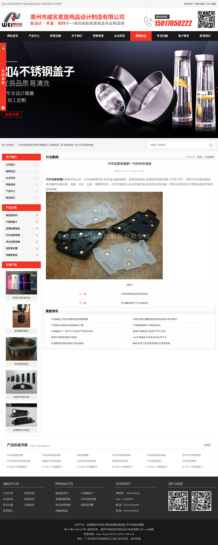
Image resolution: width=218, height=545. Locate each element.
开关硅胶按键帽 (135, 524)
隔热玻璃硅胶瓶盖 (115, 524)
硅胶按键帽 (83, 455)
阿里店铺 (55, 35)
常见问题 (162, 35)
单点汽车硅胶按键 (84, 145)
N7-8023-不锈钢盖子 (122, 466)
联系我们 (189, 4)
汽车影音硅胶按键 (121, 455)
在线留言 (29, 504)
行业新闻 (209, 157)
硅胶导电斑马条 (21, 397)
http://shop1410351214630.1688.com (115, 534)
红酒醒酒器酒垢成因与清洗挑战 (67, 343)
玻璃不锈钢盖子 (41, 145)
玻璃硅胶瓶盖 (13, 228)
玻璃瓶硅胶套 (21, 330)
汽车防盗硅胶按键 (156, 455)
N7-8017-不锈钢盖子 (192, 466)
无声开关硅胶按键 (191, 455)
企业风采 (119, 35)
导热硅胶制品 (21, 364)
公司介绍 (8, 493)
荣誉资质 (98, 35)
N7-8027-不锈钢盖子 (87, 466)
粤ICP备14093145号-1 (76, 529)
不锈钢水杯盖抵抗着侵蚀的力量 (67, 325)
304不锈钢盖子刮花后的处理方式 (150, 337)
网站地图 (200, 4)
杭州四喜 (136, 538)
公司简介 (10, 164)
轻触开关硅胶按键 (51, 461)
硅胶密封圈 (12, 248)
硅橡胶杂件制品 (21, 430)
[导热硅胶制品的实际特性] (134, 294)
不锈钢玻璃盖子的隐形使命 (147, 325)
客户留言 (183, 35)
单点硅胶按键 (13, 241)
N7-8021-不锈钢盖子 (157, 466)
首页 (199, 157)
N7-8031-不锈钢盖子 (52, 466)
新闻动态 (140, 35)
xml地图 (149, 529)
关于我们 (76, 35)
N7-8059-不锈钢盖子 (17, 466)
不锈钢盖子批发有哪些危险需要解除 (69, 319)
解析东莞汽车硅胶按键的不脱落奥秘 (151, 343)
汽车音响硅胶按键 (51, 455)
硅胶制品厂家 (56, 145)
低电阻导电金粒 (120, 461)
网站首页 (12, 35)
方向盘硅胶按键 (15, 455)
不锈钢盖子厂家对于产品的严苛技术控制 (72, 331)
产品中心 (34, 35)
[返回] (129, 284)
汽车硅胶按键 (25, 145)
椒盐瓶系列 (12, 215)
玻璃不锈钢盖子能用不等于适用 (149, 331)
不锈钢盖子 (12, 222)
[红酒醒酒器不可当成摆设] (134, 303)
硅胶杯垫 (68, 145)
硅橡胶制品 (12, 255)
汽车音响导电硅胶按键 (18, 461)
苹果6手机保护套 (21, 297)
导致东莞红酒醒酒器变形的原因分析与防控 (155, 319)
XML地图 (211, 4)
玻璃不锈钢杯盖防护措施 (64, 337)
